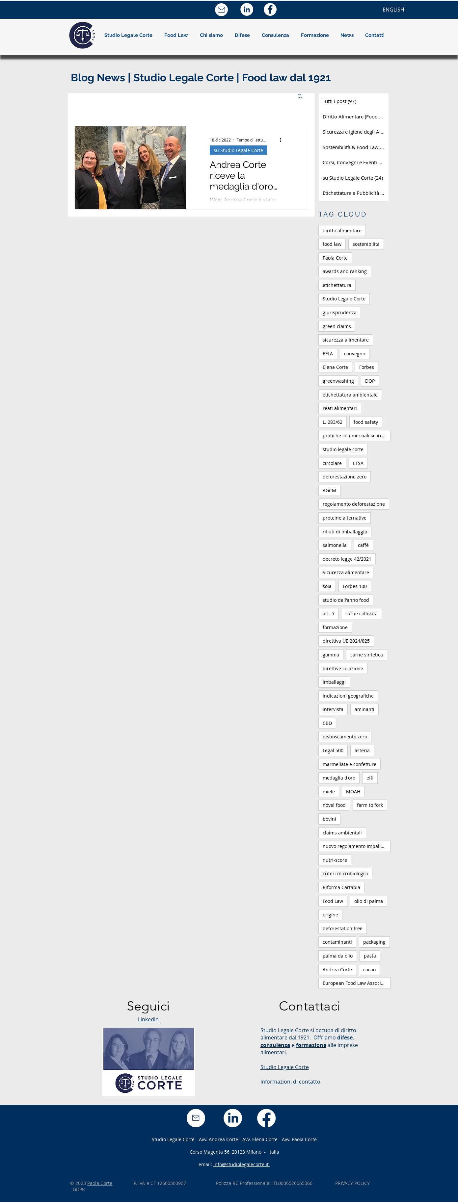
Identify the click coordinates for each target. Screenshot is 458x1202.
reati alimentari (340, 408)
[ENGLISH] (393, 9)
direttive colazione (343, 668)
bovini (329, 819)
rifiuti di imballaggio (345, 531)
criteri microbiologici (345, 873)
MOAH (353, 791)
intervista (333, 709)
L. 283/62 (332, 422)
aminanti (364, 709)
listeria (362, 750)
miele (329, 791)
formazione (335, 627)
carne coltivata (361, 613)
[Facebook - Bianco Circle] (270, 9)
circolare (332, 463)
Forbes (366, 367)
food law (332, 244)
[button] (211, 35)
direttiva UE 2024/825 (346, 641)
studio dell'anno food (346, 600)
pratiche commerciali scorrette (357, 435)
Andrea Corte (337, 969)
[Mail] (221, 9)
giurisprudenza (340, 312)
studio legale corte (343, 449)
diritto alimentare (342, 230)
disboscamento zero (345, 736)
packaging (374, 942)
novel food (334, 805)
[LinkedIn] (233, 1118)
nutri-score (335, 860)
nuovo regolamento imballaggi (356, 846)
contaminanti (337, 942)
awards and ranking (345, 271)
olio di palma (368, 901)
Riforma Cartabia (341, 887)
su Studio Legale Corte (238, 150)
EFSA (358, 463)
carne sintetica (366, 655)
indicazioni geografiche (348, 696)
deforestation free (343, 928)
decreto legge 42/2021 (347, 559)
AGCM (329, 490)
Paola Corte (335, 258)
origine (330, 914)
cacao (369, 969)
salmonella (335, 545)
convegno (354, 353)
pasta (370, 956)
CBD (327, 723)
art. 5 (328, 613)
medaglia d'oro (339, 778)
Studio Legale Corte (344, 298)
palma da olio (338, 956)
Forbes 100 (355, 586)
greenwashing (338, 381)
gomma (331, 655)
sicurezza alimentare (346, 340)
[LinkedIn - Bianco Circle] (246, 9)
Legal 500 (333, 750)
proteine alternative (344, 518)
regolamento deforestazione (354, 504)
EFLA (328, 353)
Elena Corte (335, 367)
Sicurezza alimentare (346, 572)
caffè (363, 545)
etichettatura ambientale (350, 395)
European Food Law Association (357, 983)
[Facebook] (266, 1118)
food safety (366, 422)
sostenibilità (366, 244)
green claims (337, 326)
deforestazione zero (344, 476)
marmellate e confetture (349, 764)
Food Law (333, 901)
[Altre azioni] (283, 140)
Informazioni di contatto (290, 1081)
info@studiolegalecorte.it (241, 1164)
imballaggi (334, 682)
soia (327, 586)
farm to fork (370, 805)
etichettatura (337, 285)
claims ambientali (342, 833)
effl (369, 778)
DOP (370, 381)
